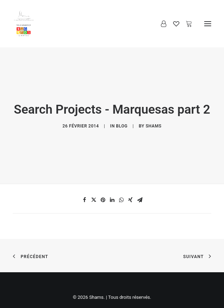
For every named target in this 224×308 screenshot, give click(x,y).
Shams (154, 121)
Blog (122, 121)
